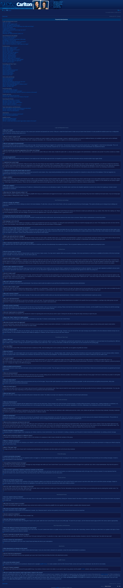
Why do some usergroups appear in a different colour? (15, 84)
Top (3, 134)
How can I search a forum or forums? (11, 100)
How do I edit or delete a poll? (9, 53)
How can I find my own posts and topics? (12, 105)
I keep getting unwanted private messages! (12, 91)
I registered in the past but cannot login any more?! (14, 30)
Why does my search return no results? (11, 101)
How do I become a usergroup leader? (11, 83)
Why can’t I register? (7, 32)
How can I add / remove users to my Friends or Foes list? (16, 96)
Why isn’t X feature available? (9, 119)
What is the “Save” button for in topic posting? (13, 59)
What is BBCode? (7, 65)
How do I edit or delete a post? (10, 48)
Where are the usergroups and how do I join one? (14, 81)
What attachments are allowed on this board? (13, 114)
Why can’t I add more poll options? (10, 52)
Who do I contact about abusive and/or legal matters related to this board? (19, 121)
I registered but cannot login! (9, 28)
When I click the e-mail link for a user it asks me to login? (15, 44)
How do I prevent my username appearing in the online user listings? (18, 26)
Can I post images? (7, 68)
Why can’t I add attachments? (9, 55)
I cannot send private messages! (10, 89)
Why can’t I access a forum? (9, 54)
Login (4, 10)
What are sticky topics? (8, 72)
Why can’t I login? (7, 22)
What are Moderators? (8, 79)
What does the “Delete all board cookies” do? (13, 33)
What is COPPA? (6, 31)
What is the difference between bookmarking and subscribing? (17, 108)
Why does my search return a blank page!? (12, 102)
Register (8, 10)
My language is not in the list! (9, 40)
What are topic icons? (7, 74)
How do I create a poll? (8, 51)
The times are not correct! (8, 38)
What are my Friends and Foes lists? (11, 95)
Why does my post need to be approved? (12, 60)
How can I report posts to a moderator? (11, 58)
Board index (5, 16)
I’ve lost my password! (8, 27)
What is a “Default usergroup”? (10, 85)
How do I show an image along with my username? (14, 41)
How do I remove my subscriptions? (11, 110)
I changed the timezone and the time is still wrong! (14, 39)
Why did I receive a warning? (9, 57)
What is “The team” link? (8, 86)
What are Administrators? (8, 78)
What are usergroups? (8, 80)
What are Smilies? (7, 67)
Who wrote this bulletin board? (9, 118)
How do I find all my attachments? (10, 115)
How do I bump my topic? (8, 61)
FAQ (119, 10)
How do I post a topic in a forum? (10, 47)
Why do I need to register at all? (10, 24)
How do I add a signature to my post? (11, 49)
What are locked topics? (8, 73)
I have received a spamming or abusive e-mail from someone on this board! (20, 92)
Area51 (83, 569)
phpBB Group (43, 563)
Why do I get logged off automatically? (11, 25)
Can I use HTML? (7, 66)
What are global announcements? (10, 70)
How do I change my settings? (9, 37)
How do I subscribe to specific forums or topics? (13, 109)
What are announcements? (9, 71)
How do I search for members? (10, 103)
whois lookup (104, 574)
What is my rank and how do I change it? (12, 43)
